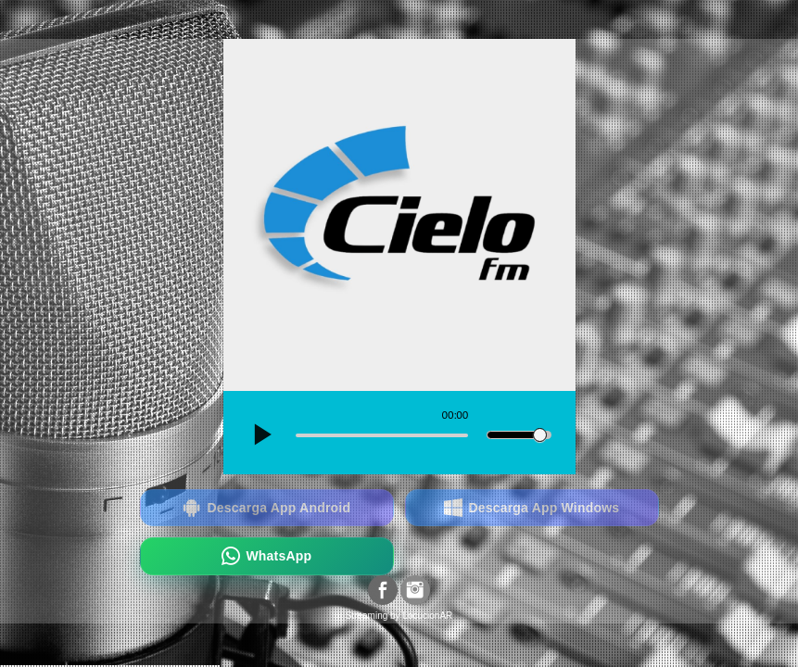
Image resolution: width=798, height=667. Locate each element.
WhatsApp (267, 556)
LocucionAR (427, 615)
